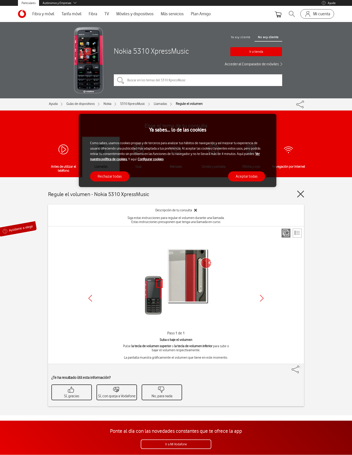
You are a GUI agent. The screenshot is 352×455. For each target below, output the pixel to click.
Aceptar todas (246, 176)
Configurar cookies (150, 159)
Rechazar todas (110, 176)
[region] (177, 150)
